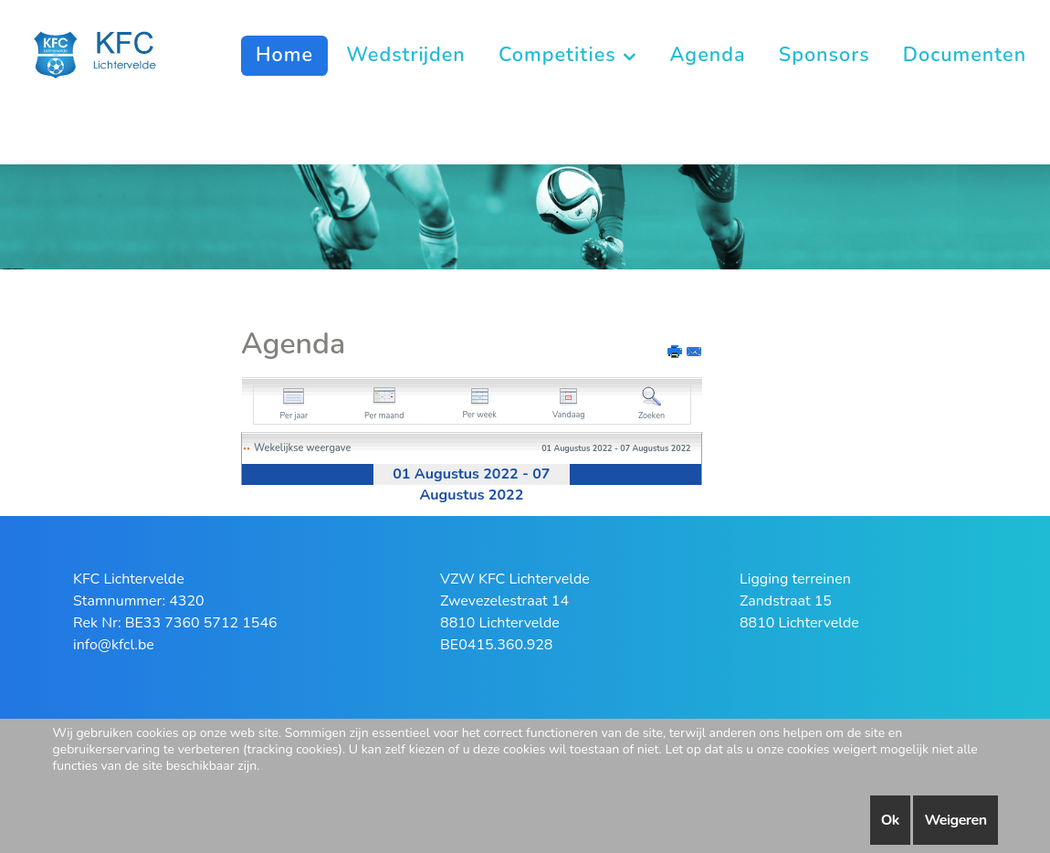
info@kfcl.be (113, 645)
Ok (890, 820)
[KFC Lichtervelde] (105, 53)
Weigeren (955, 820)
